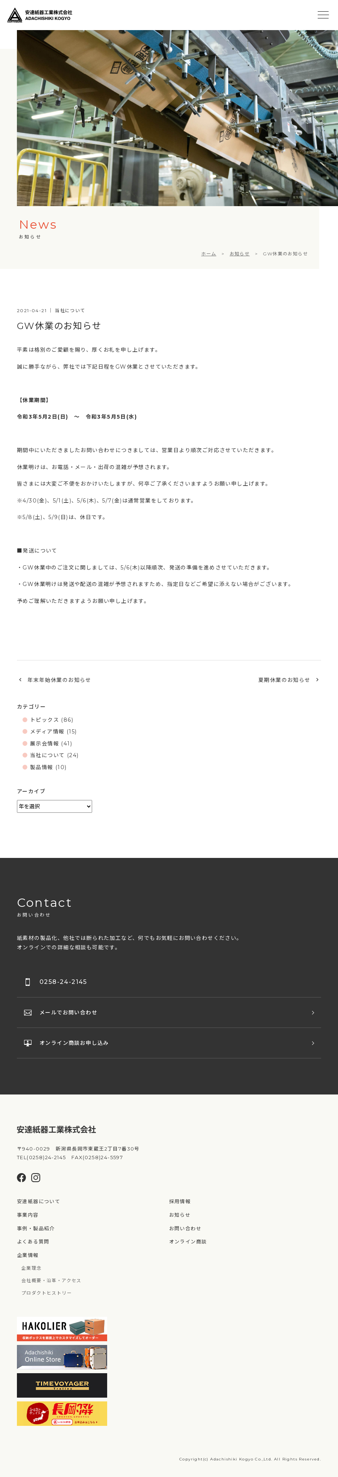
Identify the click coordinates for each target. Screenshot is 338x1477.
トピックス (44, 719)
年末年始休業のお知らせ (59, 680)
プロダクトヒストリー (46, 1293)
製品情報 (41, 767)
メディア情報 (47, 731)
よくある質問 (33, 1242)
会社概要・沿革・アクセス (51, 1280)
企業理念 (31, 1268)
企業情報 (28, 1255)
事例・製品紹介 (36, 1228)
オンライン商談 (188, 1242)
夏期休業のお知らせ (284, 680)
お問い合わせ (185, 1228)
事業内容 (28, 1215)
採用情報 (180, 1201)
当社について (47, 755)
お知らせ (180, 1215)
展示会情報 (44, 743)
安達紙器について (38, 1201)
